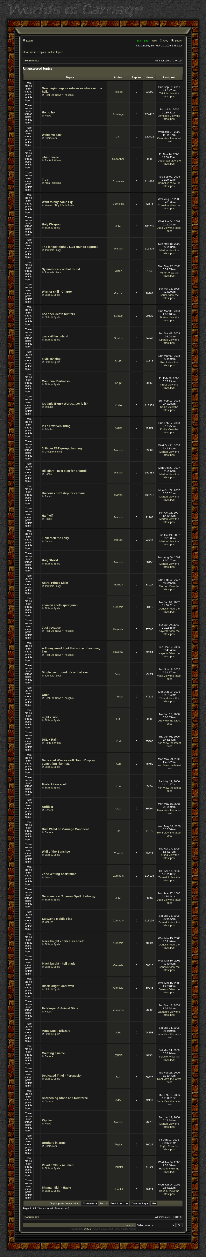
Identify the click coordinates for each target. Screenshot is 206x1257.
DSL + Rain (49, 739)
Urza (118, 808)
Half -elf (47, 515)
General (49, 810)
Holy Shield (50, 560)
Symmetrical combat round (61, 269)
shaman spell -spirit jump (60, 605)
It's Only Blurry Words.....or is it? (65, 403)
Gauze (118, 293)
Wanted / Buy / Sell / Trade (59, 205)
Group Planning (53, 451)
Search (177, 40)
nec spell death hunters (58, 314)
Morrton (118, 584)
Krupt (118, 360)
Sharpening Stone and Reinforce (65, 1098)
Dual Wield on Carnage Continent (65, 829)
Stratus (118, 315)
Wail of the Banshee (56, 851)
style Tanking (51, 358)
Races (48, 474)
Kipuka (47, 1120)
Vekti (118, 674)
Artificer (47, 806)
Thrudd (118, 696)
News (48, 115)
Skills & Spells (52, 227)
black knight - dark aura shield (63, 941)
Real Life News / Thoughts (59, 94)
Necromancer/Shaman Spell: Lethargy (68, 896)
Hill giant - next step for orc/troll (64, 470)
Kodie (118, 405)
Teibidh (118, 91)
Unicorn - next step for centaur (63, 493)
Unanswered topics (34, 52)
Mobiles (49, 922)
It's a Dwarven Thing (56, 426)
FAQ (164, 40)
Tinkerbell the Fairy (55, 538)
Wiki (154, 40)
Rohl (118, 830)
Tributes (49, 406)
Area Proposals (52, 182)
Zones (48, 877)
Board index (31, 60)
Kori (118, 741)
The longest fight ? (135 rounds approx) (70, 246)
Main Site (143, 40)
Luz (118, 718)
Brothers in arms (53, 1142)
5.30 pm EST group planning (62, 448)
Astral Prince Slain (55, 582)
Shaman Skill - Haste (56, 1187)
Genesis (118, 606)
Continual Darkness (56, 381)
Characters (51, 138)
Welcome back (52, 134)
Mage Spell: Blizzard (56, 1030)
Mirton (118, 270)
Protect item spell (54, 784)
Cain (118, 136)
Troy (45, 179)
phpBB (87, 1228)
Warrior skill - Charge (57, 291)
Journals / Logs (53, 250)
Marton (118, 248)
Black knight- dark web (58, 986)
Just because (51, 627)
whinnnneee (50, 157)
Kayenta (118, 629)
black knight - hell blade (58, 963)
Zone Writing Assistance (59, 874)
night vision (50, 717)
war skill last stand (55, 336)
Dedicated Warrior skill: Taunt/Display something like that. (68, 762)
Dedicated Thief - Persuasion (62, 1075)
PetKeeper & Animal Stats (60, 1008)
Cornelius (118, 181)
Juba (118, 226)
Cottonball (118, 158)
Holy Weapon (51, 224)
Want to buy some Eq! (57, 202)
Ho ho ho (48, 112)
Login (28, 40)
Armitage (118, 114)
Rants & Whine (53, 160)
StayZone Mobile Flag (57, 918)
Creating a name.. (54, 1053)
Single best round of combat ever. (65, 672)
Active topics (55, 52)
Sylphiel (118, 1054)
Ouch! (46, 694)
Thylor (118, 1144)
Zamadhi (118, 875)
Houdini (118, 1166)
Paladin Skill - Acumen (57, 1165)
